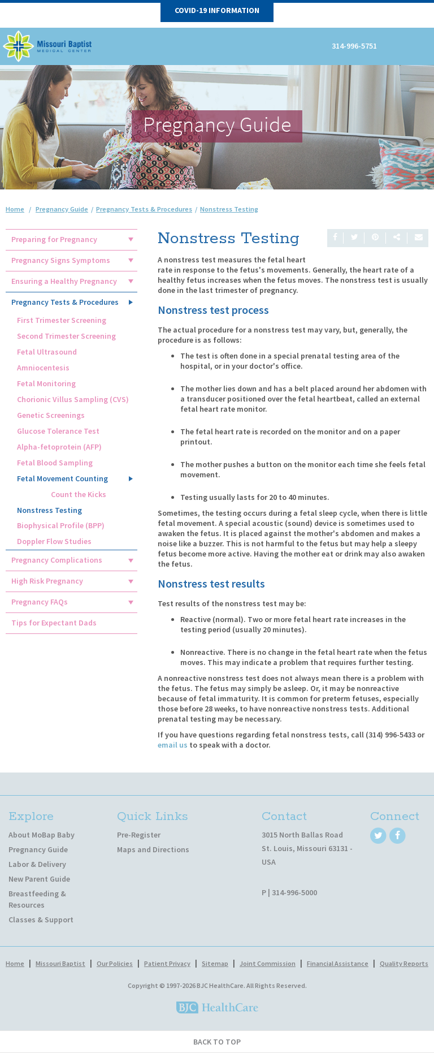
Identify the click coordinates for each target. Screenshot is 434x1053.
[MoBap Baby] (48, 45)
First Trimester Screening (61, 320)
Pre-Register (138, 835)
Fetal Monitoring (46, 383)
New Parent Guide (39, 879)
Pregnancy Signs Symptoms (60, 260)
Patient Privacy (167, 963)
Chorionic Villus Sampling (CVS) (73, 399)
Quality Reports (404, 963)
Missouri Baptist (60, 963)
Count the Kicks (78, 494)
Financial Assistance (337, 963)
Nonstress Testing (49, 510)
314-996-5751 (354, 46)
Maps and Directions (153, 849)
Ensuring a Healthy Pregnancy (64, 281)
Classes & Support (40, 919)
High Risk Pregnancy (47, 581)
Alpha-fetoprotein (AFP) (59, 447)
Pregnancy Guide (38, 849)
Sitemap (215, 963)
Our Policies (115, 963)
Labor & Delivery (37, 864)
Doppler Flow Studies (54, 541)
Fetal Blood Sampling (55, 463)
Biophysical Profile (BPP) (61, 525)
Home (15, 209)
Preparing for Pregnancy (54, 239)
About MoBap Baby (41, 835)
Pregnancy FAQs (39, 602)
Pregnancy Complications (56, 560)
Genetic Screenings (51, 415)
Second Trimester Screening (66, 336)
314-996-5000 (294, 892)
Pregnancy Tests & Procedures (65, 302)
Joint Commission (268, 963)
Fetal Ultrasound (47, 352)
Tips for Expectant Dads (54, 623)
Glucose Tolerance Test (58, 431)
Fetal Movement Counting (62, 478)
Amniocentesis (43, 367)
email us (173, 745)
